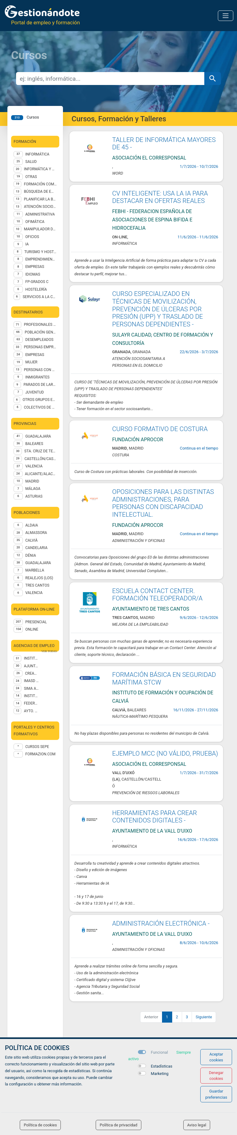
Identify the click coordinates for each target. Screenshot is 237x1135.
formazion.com (40, 754)
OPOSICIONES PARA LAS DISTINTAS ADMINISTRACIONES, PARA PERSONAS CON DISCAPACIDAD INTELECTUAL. (163, 503)
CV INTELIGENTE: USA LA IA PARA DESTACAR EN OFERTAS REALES (160, 197)
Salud (31, 162)
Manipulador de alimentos (40, 229)
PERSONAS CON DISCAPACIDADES (40, 370)
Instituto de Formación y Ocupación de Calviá (31, 658)
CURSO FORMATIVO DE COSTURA (160, 429)
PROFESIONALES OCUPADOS (40, 324)
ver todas (49, 651)
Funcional (159, 1052)
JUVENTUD (34, 392)
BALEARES (34, 444)
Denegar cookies (216, 1075)
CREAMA (32, 673)
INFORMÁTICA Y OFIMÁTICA (40, 169)
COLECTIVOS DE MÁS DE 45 (40, 407)
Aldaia (31, 525)
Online (31, 629)
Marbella (34, 570)
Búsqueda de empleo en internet (40, 191)
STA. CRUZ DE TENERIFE (40, 451)
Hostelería (36, 289)
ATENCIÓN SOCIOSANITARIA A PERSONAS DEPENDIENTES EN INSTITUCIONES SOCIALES (40, 206)
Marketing (159, 1073)
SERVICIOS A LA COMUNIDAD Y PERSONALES (40, 297)
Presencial (36, 622)
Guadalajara (38, 563)
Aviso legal (196, 1125)
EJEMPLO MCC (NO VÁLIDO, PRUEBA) (165, 753)
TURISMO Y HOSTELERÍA (40, 252)
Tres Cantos (37, 585)
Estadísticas (162, 1066)
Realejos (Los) (39, 578)
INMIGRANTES (37, 377)
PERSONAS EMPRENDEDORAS (40, 347)
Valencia (34, 593)
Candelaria (36, 548)
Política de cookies (40, 1125)
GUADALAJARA (38, 436)
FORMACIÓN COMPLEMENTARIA (40, 184)
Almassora (36, 533)
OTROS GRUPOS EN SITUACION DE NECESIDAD (40, 400)
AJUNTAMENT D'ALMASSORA (31, 666)
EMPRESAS (34, 267)
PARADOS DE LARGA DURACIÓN (40, 384)
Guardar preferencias (216, 1094)
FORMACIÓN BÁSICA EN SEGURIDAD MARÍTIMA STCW (164, 678)
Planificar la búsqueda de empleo (40, 199)
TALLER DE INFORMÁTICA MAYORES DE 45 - (164, 143)
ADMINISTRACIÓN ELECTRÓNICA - (161, 923)
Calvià (31, 540)
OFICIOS (32, 237)
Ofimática (34, 222)
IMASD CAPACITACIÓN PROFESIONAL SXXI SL (31, 681)
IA (27, 244)
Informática (37, 154)
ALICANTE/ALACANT (41, 474)
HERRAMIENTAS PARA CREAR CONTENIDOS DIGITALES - (154, 816)
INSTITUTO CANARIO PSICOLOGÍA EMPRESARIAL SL (31, 696)
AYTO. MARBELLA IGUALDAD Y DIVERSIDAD (31, 711)
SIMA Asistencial (31, 688)
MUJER (31, 362)
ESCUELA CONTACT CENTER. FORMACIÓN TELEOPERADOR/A (157, 594)
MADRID (32, 481)
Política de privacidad (118, 1125)
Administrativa (40, 214)
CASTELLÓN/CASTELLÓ (40, 459)
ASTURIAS (34, 496)
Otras (31, 177)
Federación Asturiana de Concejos (31, 703)
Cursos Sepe (37, 747)
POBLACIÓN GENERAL (41, 332)
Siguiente (204, 1017)
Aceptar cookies (216, 1057)
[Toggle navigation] (225, 15)
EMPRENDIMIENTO (41, 259)
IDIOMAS (32, 274)
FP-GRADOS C (36, 282)
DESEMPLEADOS (39, 339)
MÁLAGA (32, 489)
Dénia (30, 555)
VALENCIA (34, 466)
